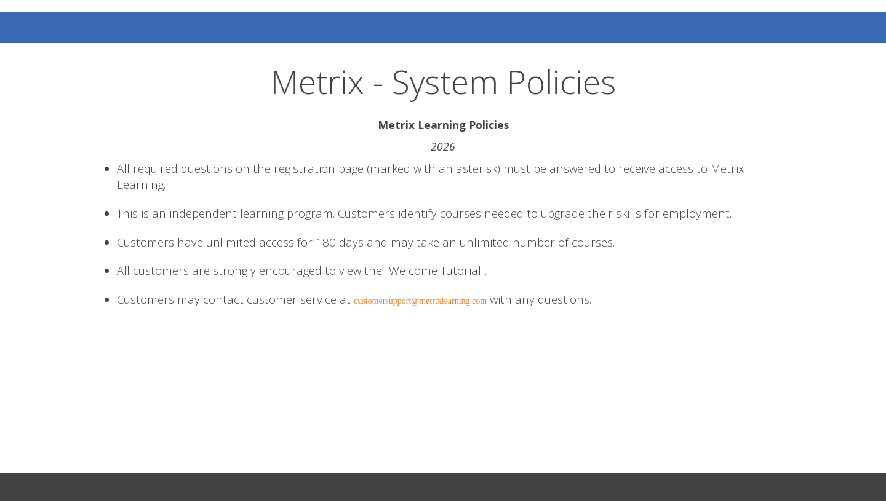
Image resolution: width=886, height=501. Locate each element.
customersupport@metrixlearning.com (420, 301)
